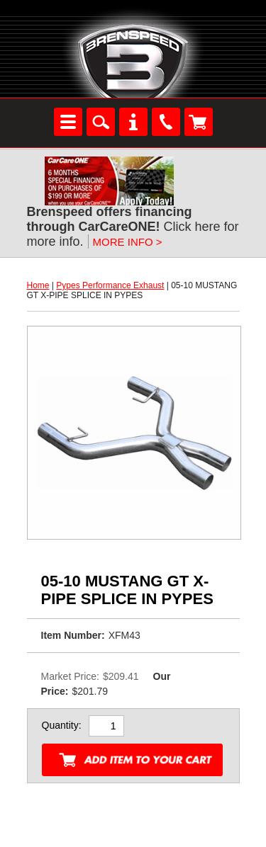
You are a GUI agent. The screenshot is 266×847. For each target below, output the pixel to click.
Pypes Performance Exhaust (110, 285)
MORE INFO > (127, 242)
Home (38, 285)
